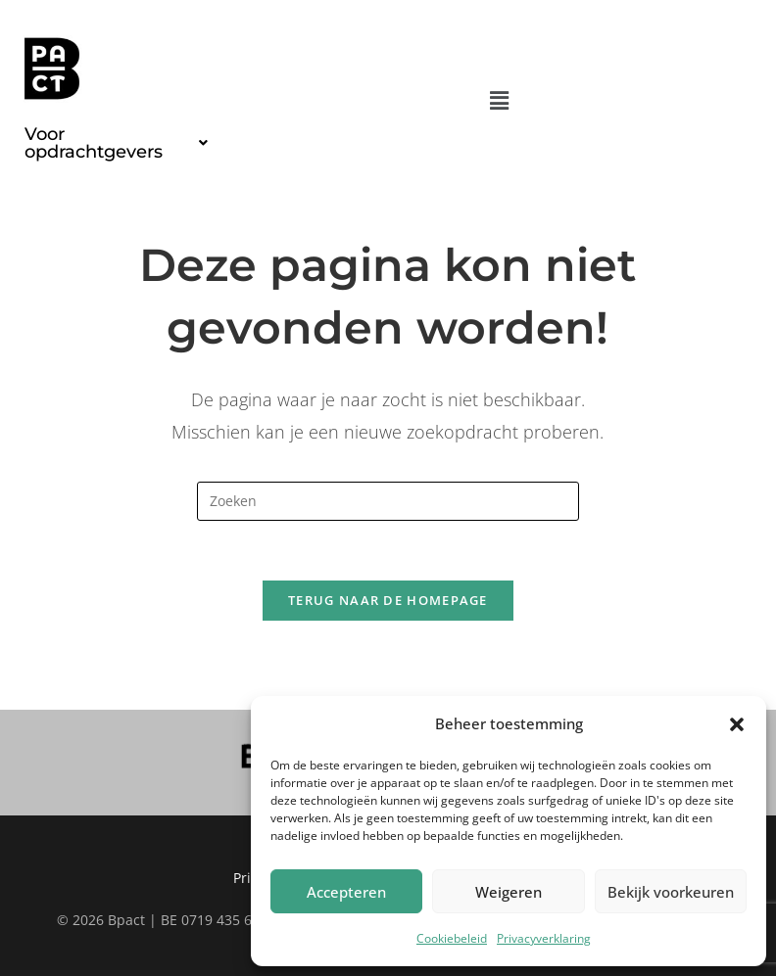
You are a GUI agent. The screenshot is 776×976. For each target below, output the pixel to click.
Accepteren (346, 892)
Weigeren (508, 892)
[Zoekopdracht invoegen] (388, 501)
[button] (737, 724)
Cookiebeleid (451, 938)
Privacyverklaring (544, 938)
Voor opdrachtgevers (116, 143)
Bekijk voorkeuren (670, 892)
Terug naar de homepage (388, 600)
